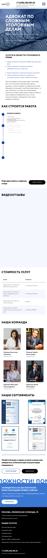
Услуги (14, 34)
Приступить (37, 190)
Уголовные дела (7, 536)
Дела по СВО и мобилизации (11, 539)
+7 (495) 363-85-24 (25, 2)
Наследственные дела (9, 527)
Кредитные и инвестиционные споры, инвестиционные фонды (21, 542)
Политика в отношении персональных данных (13, 553)
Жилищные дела (7, 530)
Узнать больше (10, 478)
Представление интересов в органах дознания (23, 73)
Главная (7, 34)
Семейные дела (6, 533)
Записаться (30, 478)
